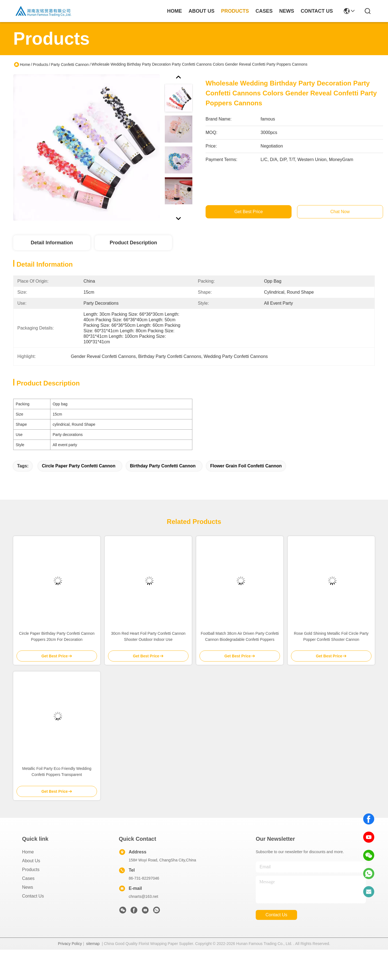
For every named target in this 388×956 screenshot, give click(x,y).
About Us (31, 860)
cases (264, 11)
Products (40, 64)
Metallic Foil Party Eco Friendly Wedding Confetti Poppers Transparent (56, 771)
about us (201, 11)
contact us (317, 11)
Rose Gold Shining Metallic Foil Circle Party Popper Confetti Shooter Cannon (331, 636)
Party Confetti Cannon (70, 64)
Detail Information (52, 242)
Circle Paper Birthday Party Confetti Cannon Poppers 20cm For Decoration (57, 636)
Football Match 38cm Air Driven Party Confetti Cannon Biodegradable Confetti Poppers (240, 636)
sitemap (93, 943)
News (27, 887)
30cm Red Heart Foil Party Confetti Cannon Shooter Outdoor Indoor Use (148, 636)
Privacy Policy (70, 943)
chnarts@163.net (143, 896)
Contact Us (33, 896)
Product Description (133, 242)
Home (174, 11)
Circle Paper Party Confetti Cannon (78, 466)
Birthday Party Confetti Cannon (163, 466)
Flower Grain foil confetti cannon (246, 466)
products (235, 11)
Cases (28, 878)
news (286, 11)
